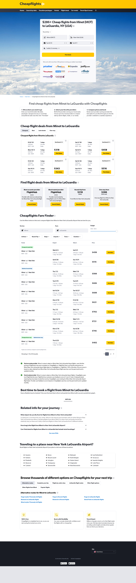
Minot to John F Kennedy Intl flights (31, 502)
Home (22, 10)
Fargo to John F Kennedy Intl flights (31, 497)
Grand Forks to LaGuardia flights (94, 499)
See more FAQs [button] (53, 433)
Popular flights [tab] (45, 487)
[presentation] (74, 26)
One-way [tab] (52, 130)
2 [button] (110, 354)
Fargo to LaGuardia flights (92, 497)
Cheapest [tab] (25, 130)
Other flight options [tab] (93, 483)
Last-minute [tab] (42, 130)
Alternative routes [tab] (27, 483)
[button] (54, 43)
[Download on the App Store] (72, 563)
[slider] (117, 231)
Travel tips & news (86, 10)
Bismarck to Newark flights (61, 499)
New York (27, 96)
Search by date (31, 10)
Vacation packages (45, 10)
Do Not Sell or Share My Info (62, 558)
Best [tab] (33, 130)
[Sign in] (96, 10)
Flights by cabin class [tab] (59, 483)
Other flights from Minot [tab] (29, 487)
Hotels (56, 10)
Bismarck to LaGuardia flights (30, 499)
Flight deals (65, 10)
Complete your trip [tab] (43, 483)
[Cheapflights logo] (30, 4)
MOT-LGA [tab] (68, 399)
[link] (31, 204)
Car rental (74, 10)
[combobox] (47, 32)
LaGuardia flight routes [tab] (76, 483)
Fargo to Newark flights (60, 497)
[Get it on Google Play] (64, 563)
